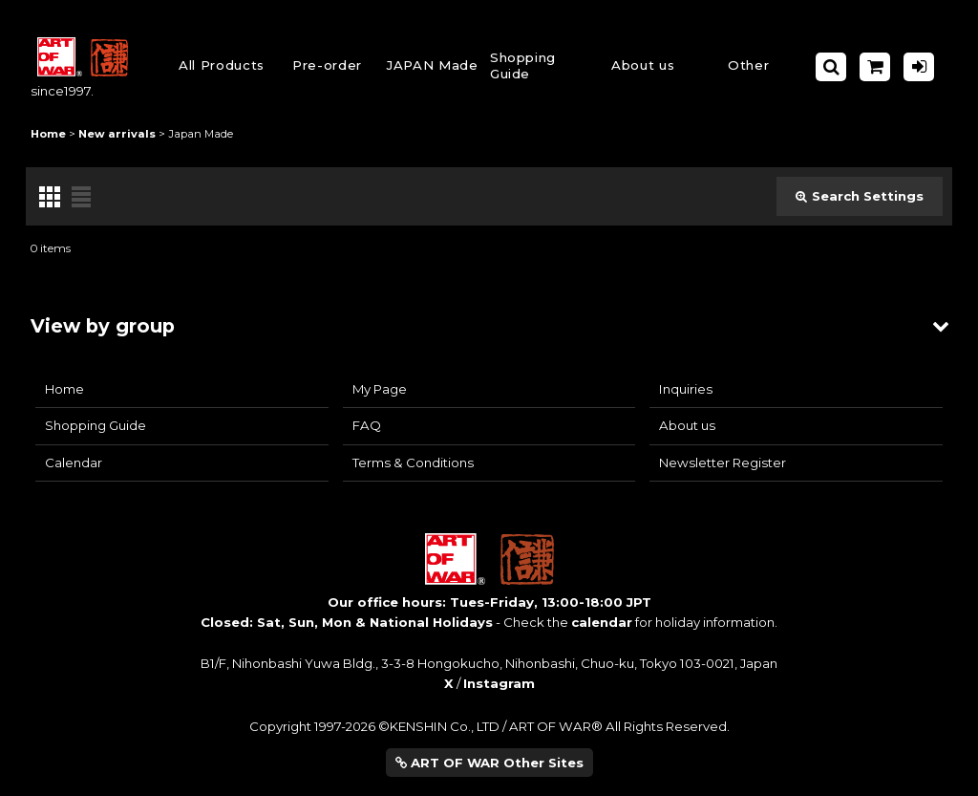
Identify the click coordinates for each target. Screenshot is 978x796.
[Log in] (919, 67)
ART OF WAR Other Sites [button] (489, 762)
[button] (537, 67)
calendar (601, 622)
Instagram (499, 683)
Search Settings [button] (860, 196)
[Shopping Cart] (875, 67)
